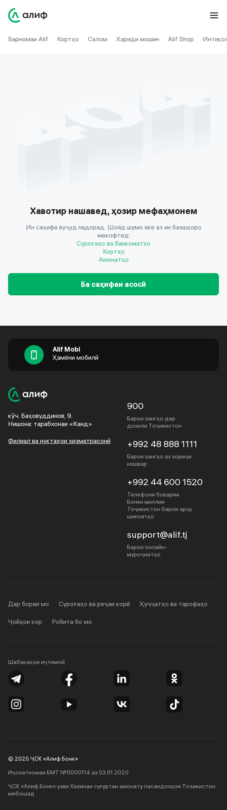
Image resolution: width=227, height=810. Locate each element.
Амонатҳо (114, 259)
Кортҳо (114, 251)
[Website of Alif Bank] (28, 15)
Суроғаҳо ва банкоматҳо (113, 243)
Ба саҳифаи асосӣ (113, 284)
